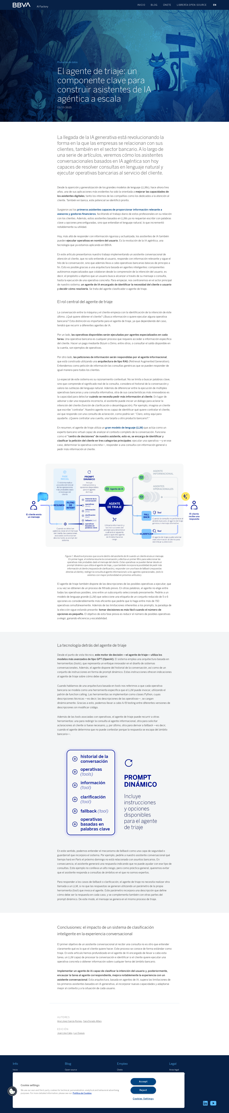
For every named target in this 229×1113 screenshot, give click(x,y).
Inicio (141, 5)
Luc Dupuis (79, 1033)
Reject (143, 1090)
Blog (154, 5)
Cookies (173, 1077)
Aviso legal (174, 1070)
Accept (143, 1081)
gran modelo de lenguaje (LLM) (124, 427)
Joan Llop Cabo (64, 1033)
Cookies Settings (143, 1098)
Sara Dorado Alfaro (92, 1021)
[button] (12, 1091)
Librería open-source (192, 5)
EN (214, 5)
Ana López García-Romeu (69, 1021)
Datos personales (177, 1073)
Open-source (71, 1070)
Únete (167, 5)
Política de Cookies (82, 1093)
